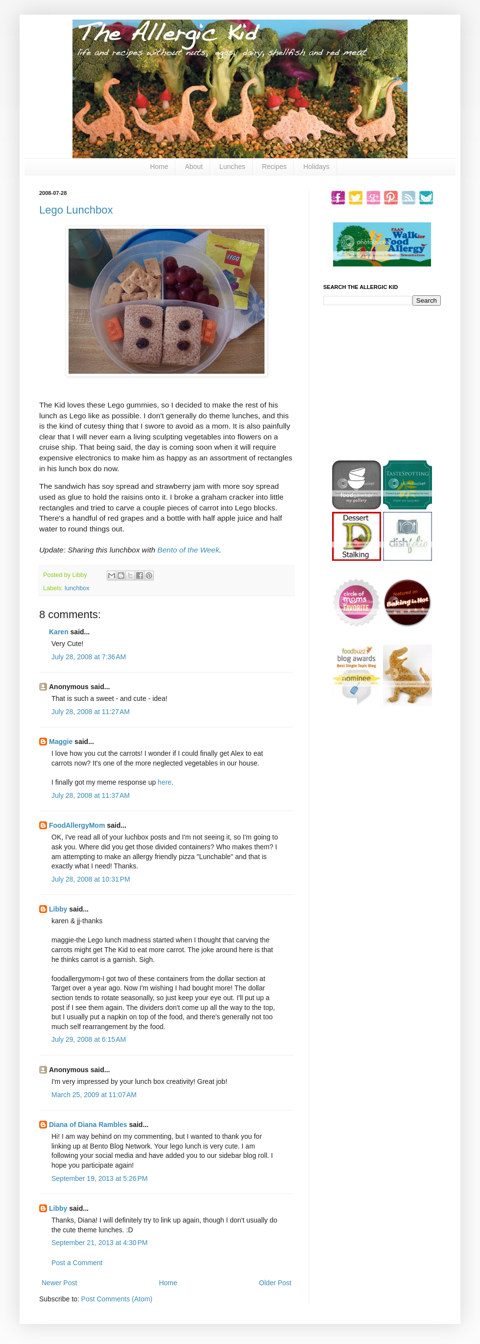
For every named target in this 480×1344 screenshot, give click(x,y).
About (194, 166)
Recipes (274, 166)
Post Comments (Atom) (116, 1299)
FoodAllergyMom (77, 825)
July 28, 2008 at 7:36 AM (88, 657)
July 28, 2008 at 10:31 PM (90, 879)
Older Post (275, 1283)
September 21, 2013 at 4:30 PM (99, 1243)
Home (159, 166)
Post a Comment (76, 1263)
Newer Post (59, 1283)
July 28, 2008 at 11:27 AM (90, 712)
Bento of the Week (188, 550)
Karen (59, 632)
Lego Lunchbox (76, 210)
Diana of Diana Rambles (88, 1124)
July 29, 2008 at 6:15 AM (88, 1039)
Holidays (316, 166)
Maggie (60, 741)
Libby (58, 909)
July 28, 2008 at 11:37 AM (90, 795)
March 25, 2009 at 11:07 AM (94, 1095)
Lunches (232, 166)
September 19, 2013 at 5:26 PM (99, 1178)
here (164, 782)
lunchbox (77, 588)
